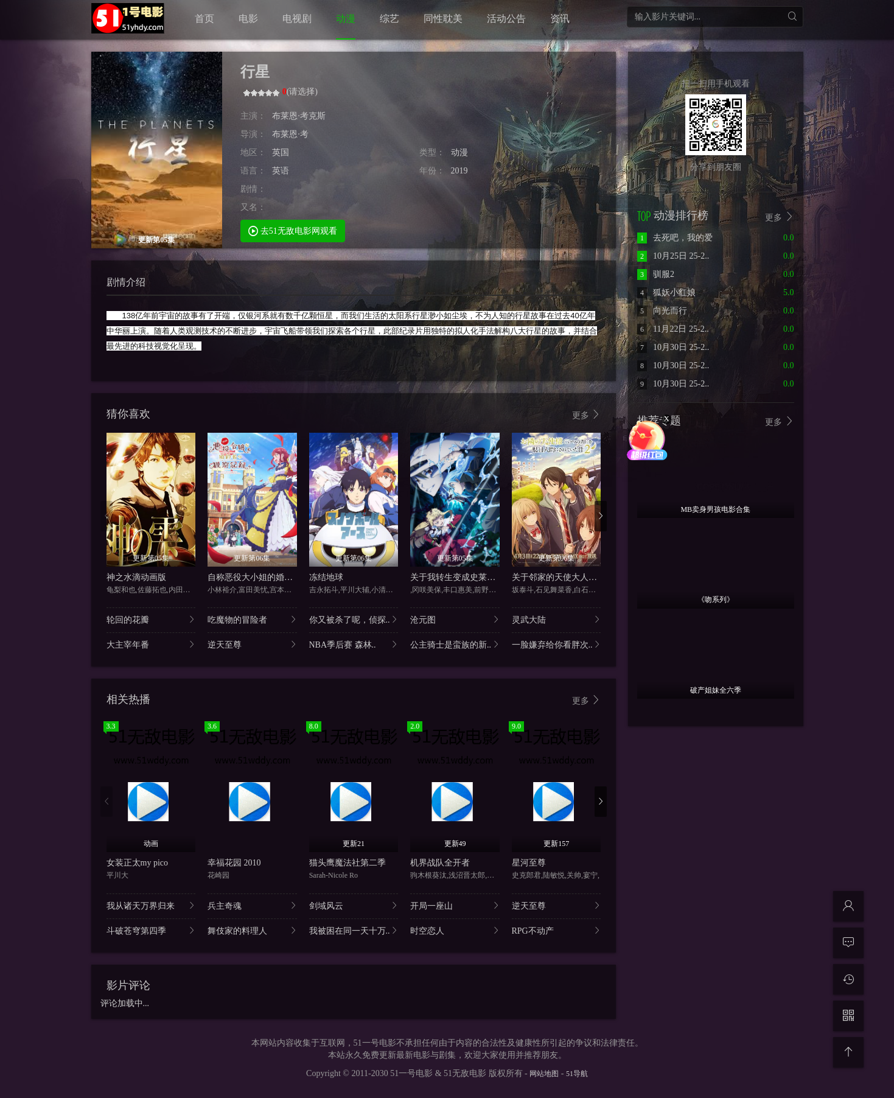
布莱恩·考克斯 (299, 116)
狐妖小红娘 (666, 292)
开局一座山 (455, 905)
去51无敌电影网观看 (292, 230)
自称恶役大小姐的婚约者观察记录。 (276, 577)
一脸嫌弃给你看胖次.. (556, 644)
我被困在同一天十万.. (354, 930)
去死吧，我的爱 (675, 237)
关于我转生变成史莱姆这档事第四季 (478, 577)
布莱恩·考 (290, 134)
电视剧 (297, 18)
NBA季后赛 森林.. (354, 644)
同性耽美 (443, 18)
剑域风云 (354, 905)
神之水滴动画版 (136, 577)
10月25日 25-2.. (673, 256)
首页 (204, 18)
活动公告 (506, 18)
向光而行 (662, 310)
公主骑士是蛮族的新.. (455, 644)
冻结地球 (326, 577)
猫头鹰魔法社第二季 (347, 862)
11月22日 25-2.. (673, 329)
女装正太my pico (138, 862)
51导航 (577, 1073)
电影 (248, 18)
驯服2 (655, 274)
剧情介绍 (126, 282)
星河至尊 (529, 862)
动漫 (345, 18)
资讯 (560, 18)
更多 (586, 415)
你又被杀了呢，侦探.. (354, 619)
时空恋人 (455, 930)
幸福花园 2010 (234, 862)
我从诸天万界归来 (151, 905)
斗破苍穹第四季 (151, 930)
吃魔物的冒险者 (252, 619)
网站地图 (544, 1073)
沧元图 (455, 619)
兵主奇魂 (252, 905)
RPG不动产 (556, 930)
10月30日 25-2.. (673, 347)
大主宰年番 (151, 644)
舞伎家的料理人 (252, 930)
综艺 (389, 18)
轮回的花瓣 (151, 619)
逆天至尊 (252, 644)
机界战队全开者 (440, 862)
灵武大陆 (556, 619)
